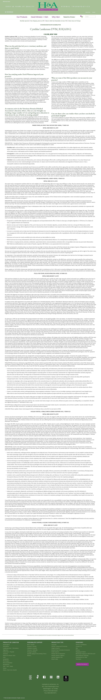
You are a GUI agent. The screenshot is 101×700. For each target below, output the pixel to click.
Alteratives (6, 646)
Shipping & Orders (81, 652)
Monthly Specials (24, 21)
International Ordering (82, 655)
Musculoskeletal (7, 663)
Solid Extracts (55, 652)
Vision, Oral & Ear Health (10, 670)
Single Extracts (55, 648)
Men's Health (31, 644)
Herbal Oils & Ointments (58, 653)
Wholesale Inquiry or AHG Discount (85, 653)
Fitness (29, 655)
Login (93, 12)
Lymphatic (6, 659)
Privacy (78, 650)
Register (88, 12)
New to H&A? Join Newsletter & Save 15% (56, 21)
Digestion (5, 650)
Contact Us (79, 646)
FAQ (77, 648)
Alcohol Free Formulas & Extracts (60, 650)
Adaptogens (6, 644)
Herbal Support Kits (57, 657)
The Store (78, 659)
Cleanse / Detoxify (32, 650)
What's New (54, 659)
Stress (4, 668)
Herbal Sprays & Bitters (57, 655)
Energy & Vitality (31, 652)
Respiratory (6, 664)
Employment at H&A (81, 657)
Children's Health (32, 648)
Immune (5, 653)
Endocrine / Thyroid (8, 652)
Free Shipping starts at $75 (37, 21)
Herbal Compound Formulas (59, 646)
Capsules (54, 644)
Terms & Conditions (81, 644)
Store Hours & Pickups (74, 21)
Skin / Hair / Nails (8, 666)
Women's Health (31, 646)
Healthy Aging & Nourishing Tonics (36, 653)
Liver (4, 657)
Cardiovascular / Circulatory (11, 648)
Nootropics (6, 661)
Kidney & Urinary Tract (9, 655)
